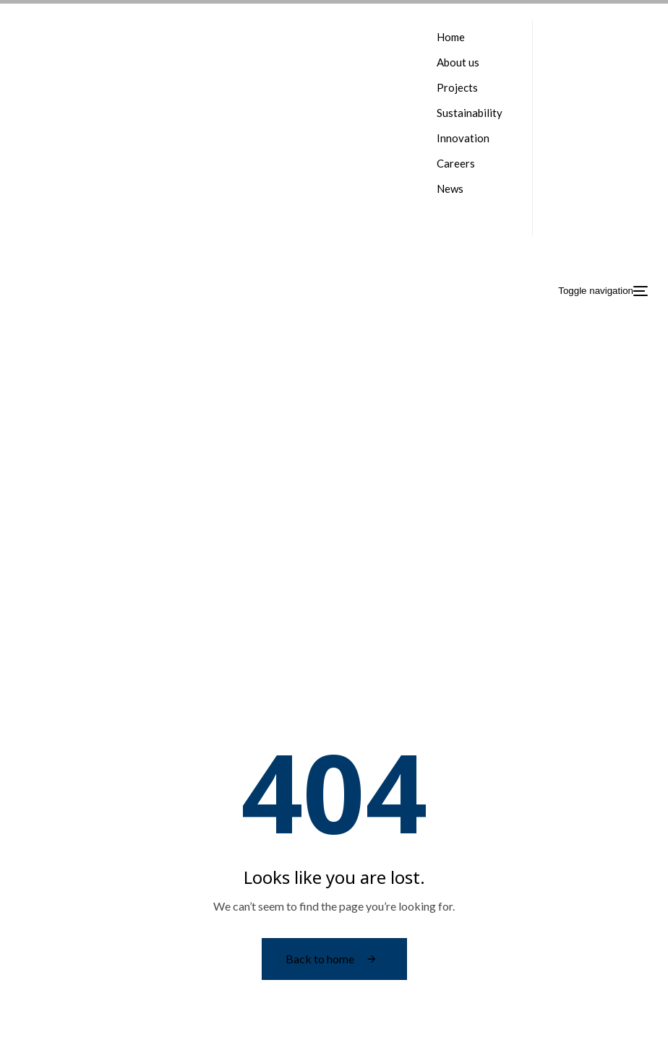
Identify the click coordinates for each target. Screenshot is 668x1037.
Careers (456, 163)
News (450, 188)
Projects (457, 87)
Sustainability (469, 112)
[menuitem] (469, 209)
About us (458, 62)
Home (451, 36)
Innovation (463, 137)
